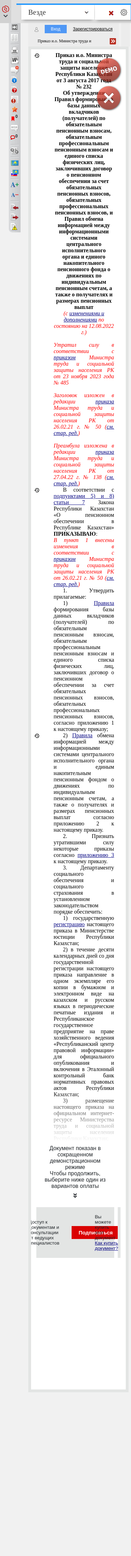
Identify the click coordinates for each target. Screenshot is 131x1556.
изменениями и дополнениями (84, 316)
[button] (5, 11)
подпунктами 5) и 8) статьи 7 (84, 499)
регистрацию (69, 924)
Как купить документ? (106, 1245)
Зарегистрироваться (92, 29)
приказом (65, 357)
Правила (104, 603)
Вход (55, 29)
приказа (104, 401)
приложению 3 (96, 855)
